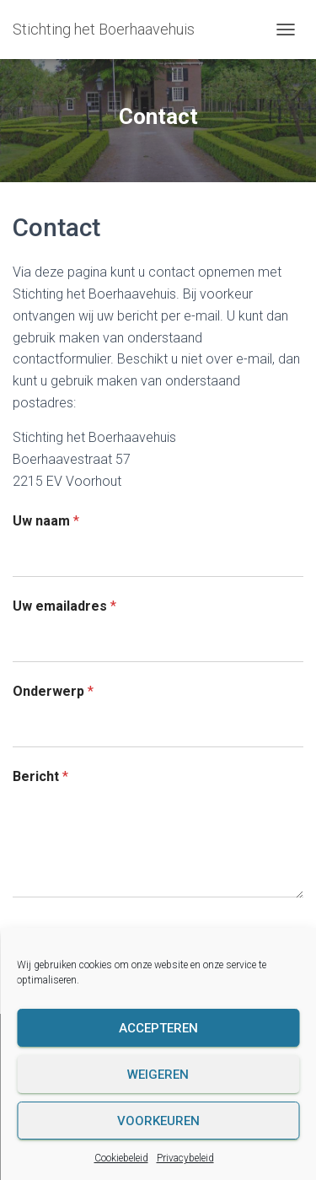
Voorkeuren (158, 1121)
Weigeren (158, 1074)
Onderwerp (53, 691)
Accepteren (158, 1028)
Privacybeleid (185, 1158)
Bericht (40, 776)
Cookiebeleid (121, 1158)
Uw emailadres (64, 606)
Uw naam (46, 521)
